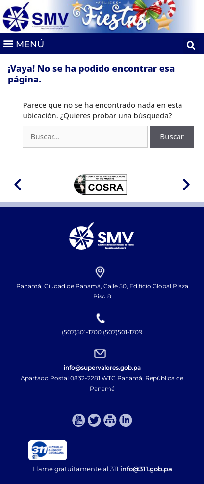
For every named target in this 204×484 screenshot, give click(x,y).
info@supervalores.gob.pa (102, 367)
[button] (23, 43)
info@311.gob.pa (146, 469)
